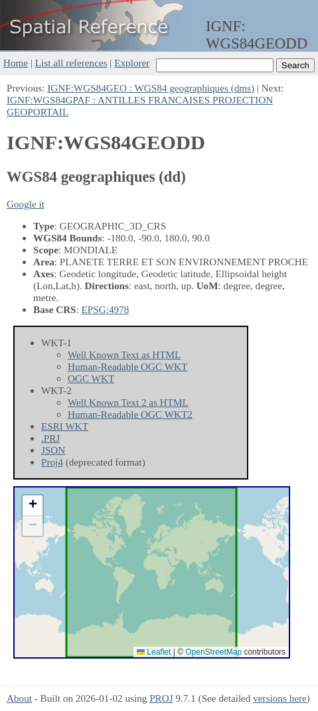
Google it (25, 204)
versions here (280, 698)
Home (15, 62)
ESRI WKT (64, 426)
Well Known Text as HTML (124, 354)
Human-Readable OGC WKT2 (130, 414)
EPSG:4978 (105, 309)
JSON (53, 450)
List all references (71, 62)
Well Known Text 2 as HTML (128, 402)
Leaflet (154, 652)
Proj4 (52, 462)
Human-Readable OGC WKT (127, 366)
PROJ (161, 698)
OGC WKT (91, 378)
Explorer (131, 62)
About (19, 698)
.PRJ (50, 438)
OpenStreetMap (213, 652)
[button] (32, 505)
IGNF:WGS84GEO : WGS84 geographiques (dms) (150, 88)
